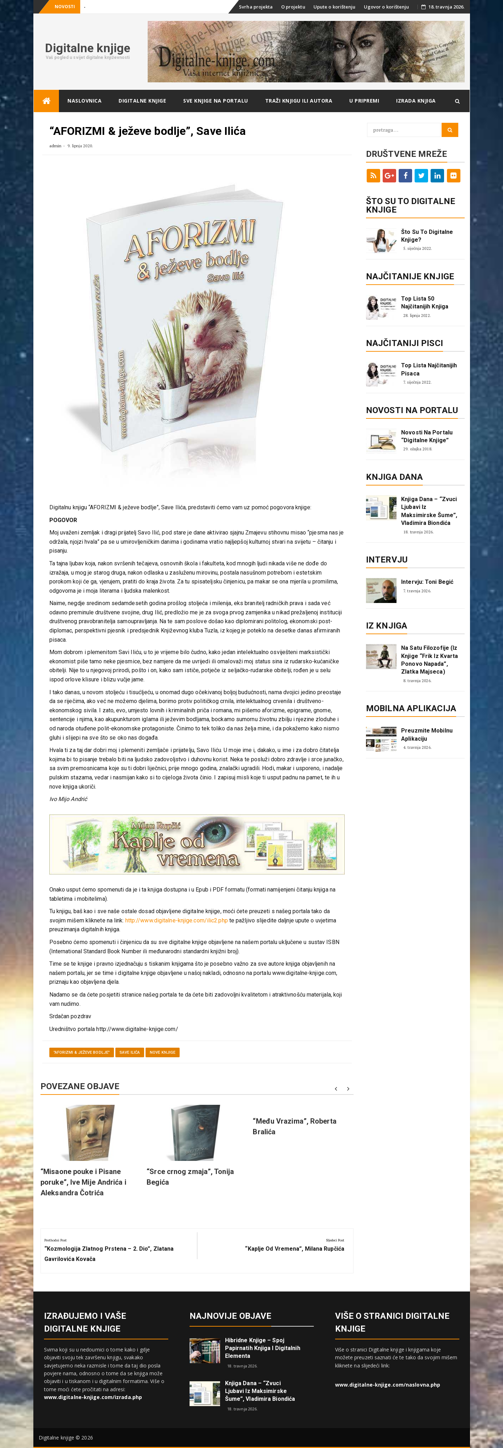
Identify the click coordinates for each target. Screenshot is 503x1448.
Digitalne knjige (87, 48)
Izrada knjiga (416, 100)
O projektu (293, 7)
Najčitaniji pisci (404, 343)
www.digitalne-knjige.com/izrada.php (93, 1397)
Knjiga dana (394, 477)
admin (55, 145)
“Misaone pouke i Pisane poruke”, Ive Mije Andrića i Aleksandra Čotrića (83, 1182)
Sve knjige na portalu (215, 100)
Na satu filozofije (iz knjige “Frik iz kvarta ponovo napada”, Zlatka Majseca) (429, 660)
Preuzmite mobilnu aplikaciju (427, 734)
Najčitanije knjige (410, 276)
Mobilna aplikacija (411, 708)
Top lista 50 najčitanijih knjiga (424, 302)
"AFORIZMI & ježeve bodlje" (82, 1052)
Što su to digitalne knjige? (427, 236)
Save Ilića (130, 1052)
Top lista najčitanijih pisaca (429, 369)
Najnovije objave (231, 1316)
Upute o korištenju (334, 7)
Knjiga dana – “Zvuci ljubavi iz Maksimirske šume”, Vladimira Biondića (429, 511)
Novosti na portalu (412, 410)
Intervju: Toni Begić (427, 581)
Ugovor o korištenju (386, 7)
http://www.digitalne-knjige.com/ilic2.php (176, 920)
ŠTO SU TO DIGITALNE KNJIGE (410, 205)
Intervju (387, 560)
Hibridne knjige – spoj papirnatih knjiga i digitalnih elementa (262, 1348)
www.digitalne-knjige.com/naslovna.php (388, 1384)
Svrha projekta (256, 7)
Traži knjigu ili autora (299, 100)
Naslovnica (84, 100)
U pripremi (364, 100)
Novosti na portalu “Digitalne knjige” (427, 436)
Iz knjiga (386, 626)
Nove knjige (162, 1052)
